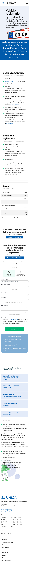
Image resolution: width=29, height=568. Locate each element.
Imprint (4, 555)
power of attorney (14, 104)
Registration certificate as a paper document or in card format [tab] (11, 377)
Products (4, 539)
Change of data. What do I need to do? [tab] (10, 404)
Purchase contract (9, 81)
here (18, 264)
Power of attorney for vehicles (14, 257)
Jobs (3, 550)
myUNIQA (5, 552)
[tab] (14, 414)
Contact (4, 544)
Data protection (5, 317)
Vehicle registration (7, 542)
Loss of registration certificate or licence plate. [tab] (12, 369)
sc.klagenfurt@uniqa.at (8, 511)
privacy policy (14, 319)
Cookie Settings (6, 560)
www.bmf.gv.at (9, 123)
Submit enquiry (14, 329)
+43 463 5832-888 (7, 509)
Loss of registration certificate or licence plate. (13, 413)
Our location (5, 547)
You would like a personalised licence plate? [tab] (11, 386)
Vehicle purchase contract (14, 237)
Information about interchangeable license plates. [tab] (12, 395)
